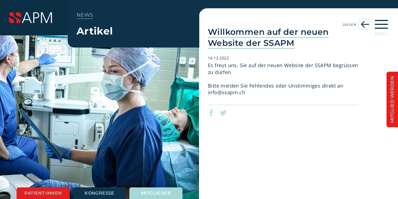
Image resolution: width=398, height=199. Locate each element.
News (85, 15)
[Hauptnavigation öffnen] (381, 25)
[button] (214, 112)
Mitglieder (156, 193)
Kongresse (99, 193)
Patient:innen (43, 193)
